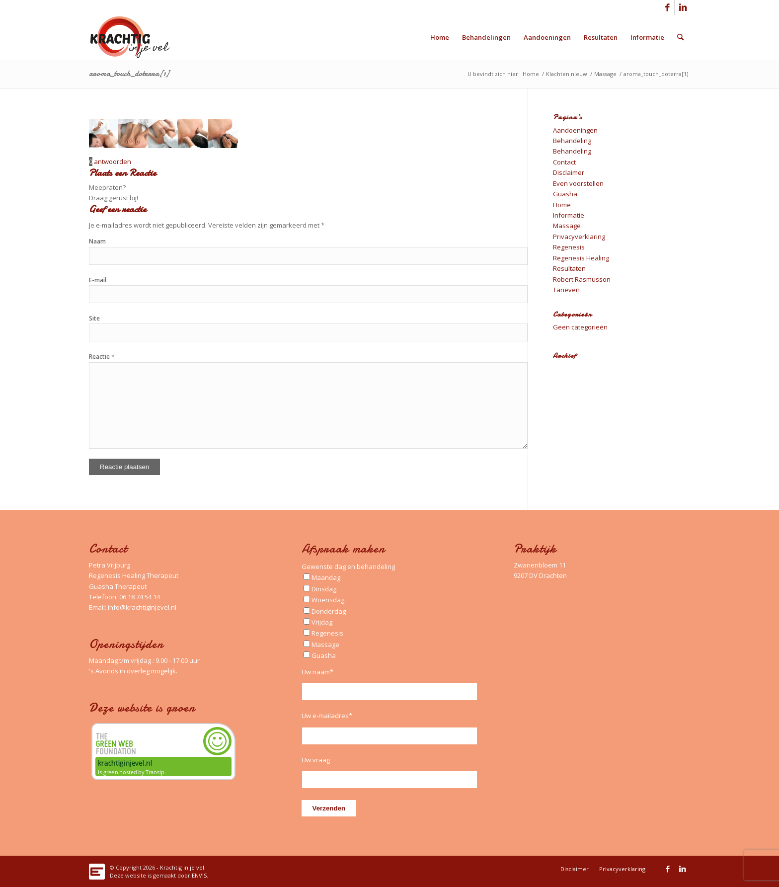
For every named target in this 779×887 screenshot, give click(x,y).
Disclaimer (568, 172)
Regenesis (569, 246)
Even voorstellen (578, 183)
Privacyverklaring (579, 236)
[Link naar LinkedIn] (682, 7)
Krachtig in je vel (182, 867)
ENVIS (199, 875)
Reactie (102, 356)
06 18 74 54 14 (139, 596)
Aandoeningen (575, 130)
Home (562, 204)
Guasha (565, 193)
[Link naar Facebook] (667, 7)
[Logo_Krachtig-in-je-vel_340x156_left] (137, 37)
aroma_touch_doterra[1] (129, 73)
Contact (564, 162)
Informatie (568, 215)
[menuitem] (440, 37)
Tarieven (566, 289)
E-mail (97, 280)
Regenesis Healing (581, 257)
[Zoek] (680, 37)
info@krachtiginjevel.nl (142, 607)
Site (94, 318)
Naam (97, 241)
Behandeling (572, 140)
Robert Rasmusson (582, 279)
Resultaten (569, 268)
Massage (567, 225)
